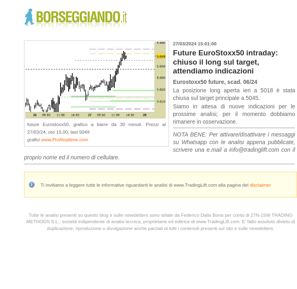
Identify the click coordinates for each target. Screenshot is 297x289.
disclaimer (260, 184)
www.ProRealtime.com (64, 139)
